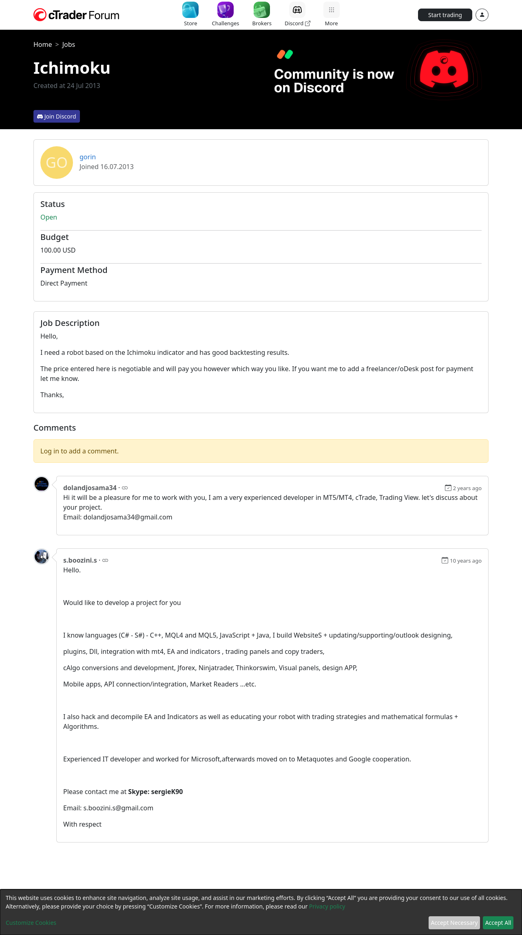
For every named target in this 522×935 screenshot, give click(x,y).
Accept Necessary (454, 922)
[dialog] (261, 912)
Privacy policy (327, 906)
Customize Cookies (31, 922)
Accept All (498, 922)
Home (42, 44)
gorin (88, 156)
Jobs (68, 44)
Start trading (445, 15)
